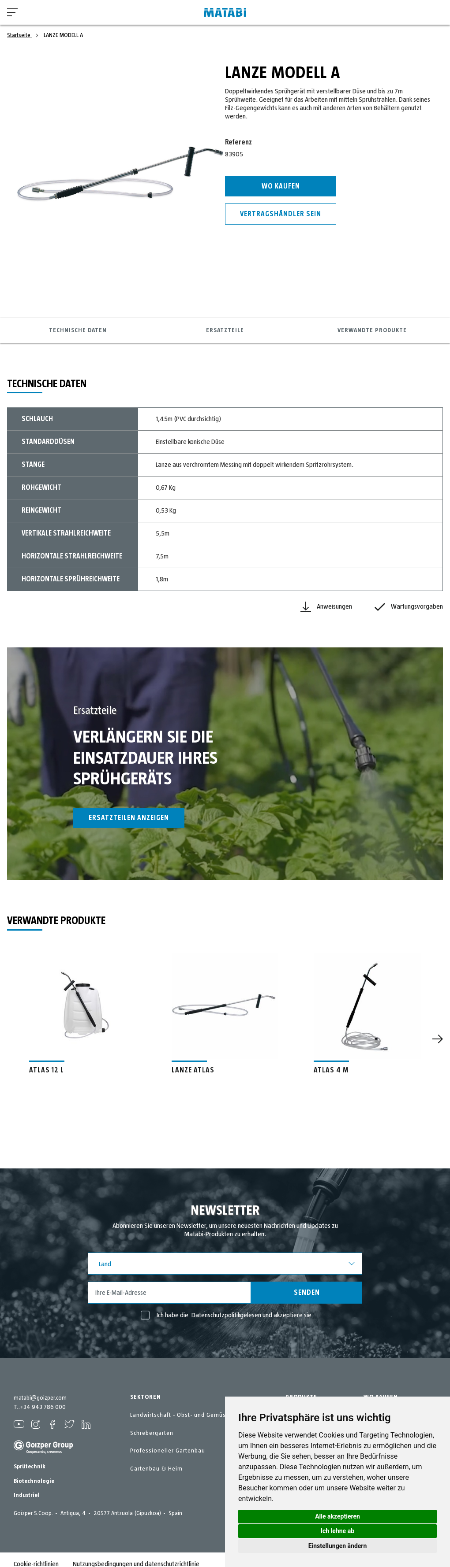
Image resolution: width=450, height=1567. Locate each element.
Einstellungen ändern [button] (337, 1545)
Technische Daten (78, 330)
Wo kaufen (281, 186)
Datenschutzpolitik (215, 1315)
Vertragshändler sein (280, 214)
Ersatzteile (225, 330)
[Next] (437, 1039)
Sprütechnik (29, 1467)
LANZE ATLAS (193, 1070)
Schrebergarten (151, 1433)
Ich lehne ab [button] (337, 1530)
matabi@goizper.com (40, 1398)
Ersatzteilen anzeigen (129, 817)
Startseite (19, 35)
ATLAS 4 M (331, 1070)
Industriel (26, 1495)
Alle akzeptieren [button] (337, 1516)
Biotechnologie (34, 1481)
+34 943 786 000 (43, 1407)
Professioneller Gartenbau (167, 1451)
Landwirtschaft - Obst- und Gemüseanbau (188, 1415)
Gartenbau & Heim (156, 1469)
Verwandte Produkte (372, 330)
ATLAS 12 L (46, 1070)
